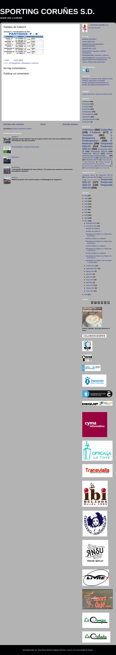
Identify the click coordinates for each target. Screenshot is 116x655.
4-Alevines (34, 63)
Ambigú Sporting (104, 162)
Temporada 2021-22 (90, 154)
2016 (86, 294)
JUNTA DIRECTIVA (88, 42)
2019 (86, 215)
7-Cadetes (85, 106)
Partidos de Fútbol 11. (93, 231)
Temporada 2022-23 (99, 151)
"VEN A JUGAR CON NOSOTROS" (93, 62)
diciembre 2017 (91, 223)
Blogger (90, 650)
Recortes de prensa (88, 166)
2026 (86, 195)
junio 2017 (90, 277)
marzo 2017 (90, 285)
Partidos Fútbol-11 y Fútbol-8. (96, 238)
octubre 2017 (90, 266)
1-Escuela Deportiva (89, 119)
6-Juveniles (86, 109)
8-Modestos (86, 117)
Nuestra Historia (102, 168)
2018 (86, 218)
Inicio (43, 124)
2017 (86, 221)
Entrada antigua (70, 124)
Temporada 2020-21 (90, 168)
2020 (86, 212)
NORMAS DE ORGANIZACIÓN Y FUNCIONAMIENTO (93, 45)
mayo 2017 (90, 280)
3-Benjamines (26, 63)
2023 (86, 204)
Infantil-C (15, 137)
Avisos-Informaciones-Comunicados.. (93, 164)
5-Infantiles (86, 104)
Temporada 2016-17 (88, 175)
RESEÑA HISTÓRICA (89, 39)
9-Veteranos (86, 122)
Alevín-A (14, 177)
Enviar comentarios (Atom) (22, 128)
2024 (86, 201)
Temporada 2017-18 (88, 158)
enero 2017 (90, 291)
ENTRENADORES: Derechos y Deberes (95, 55)
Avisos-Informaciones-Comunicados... (97, 155)
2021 (86, 209)
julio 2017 (89, 274)
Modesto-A (15, 157)
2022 (86, 207)
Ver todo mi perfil (94, 28)
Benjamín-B (16, 167)
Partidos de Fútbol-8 (93, 228)
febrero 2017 (90, 288)
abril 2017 (89, 282)
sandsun (69, 650)
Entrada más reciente (13, 124)
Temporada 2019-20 (103, 166)
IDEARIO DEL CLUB (89, 48)
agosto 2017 (90, 271)
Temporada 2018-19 (92, 160)
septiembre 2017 (92, 268)
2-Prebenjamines (14, 63)
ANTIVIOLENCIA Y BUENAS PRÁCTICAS (25, 147)
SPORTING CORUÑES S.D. (47, 11)
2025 (86, 198)
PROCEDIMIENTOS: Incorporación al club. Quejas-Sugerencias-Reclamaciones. (96, 58)
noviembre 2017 (91, 226)
